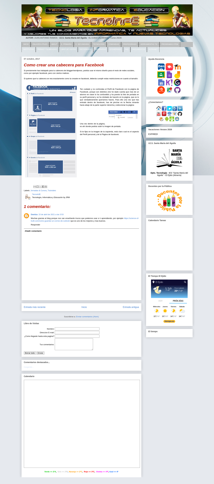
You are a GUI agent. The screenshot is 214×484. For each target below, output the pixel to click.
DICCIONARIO (85, 49)
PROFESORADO (130, 44)
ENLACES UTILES (40, 44)
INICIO (26, 44)
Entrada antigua (131, 307)
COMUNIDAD (113, 44)
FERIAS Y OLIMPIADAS (47, 49)
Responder (35, 225)
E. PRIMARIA (66, 44)
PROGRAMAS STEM (169, 44)
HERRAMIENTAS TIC (149, 44)
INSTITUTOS (28, 49)
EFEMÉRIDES (115, 49)
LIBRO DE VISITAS (68, 49)
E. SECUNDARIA (82, 44)
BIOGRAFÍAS (100, 49)
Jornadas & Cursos (38, 190)
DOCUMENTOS (138, 49)
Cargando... (29, 369)
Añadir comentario (33, 231)
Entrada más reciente (35, 307)
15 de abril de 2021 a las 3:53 (51, 214)
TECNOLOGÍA (99, 44)
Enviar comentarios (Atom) (87, 317)
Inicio (84, 307)
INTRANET (153, 49)
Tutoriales (52, 190)
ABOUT (54, 44)
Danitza (34, 214)
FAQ (126, 49)
